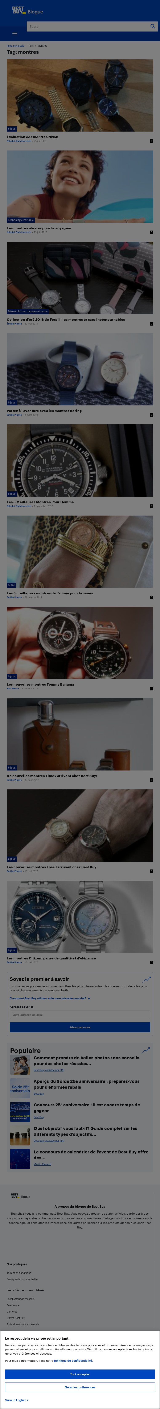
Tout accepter (80, 1374)
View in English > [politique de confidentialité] (16, 1400)
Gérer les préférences (80, 1387)
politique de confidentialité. (73, 1360)
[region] (80, 1370)
